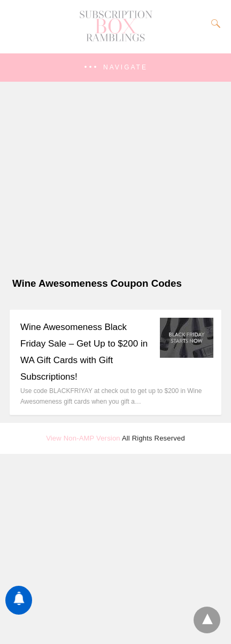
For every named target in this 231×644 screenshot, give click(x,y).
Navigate (125, 67)
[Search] (213, 23)
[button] (115, 67)
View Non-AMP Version (83, 438)
